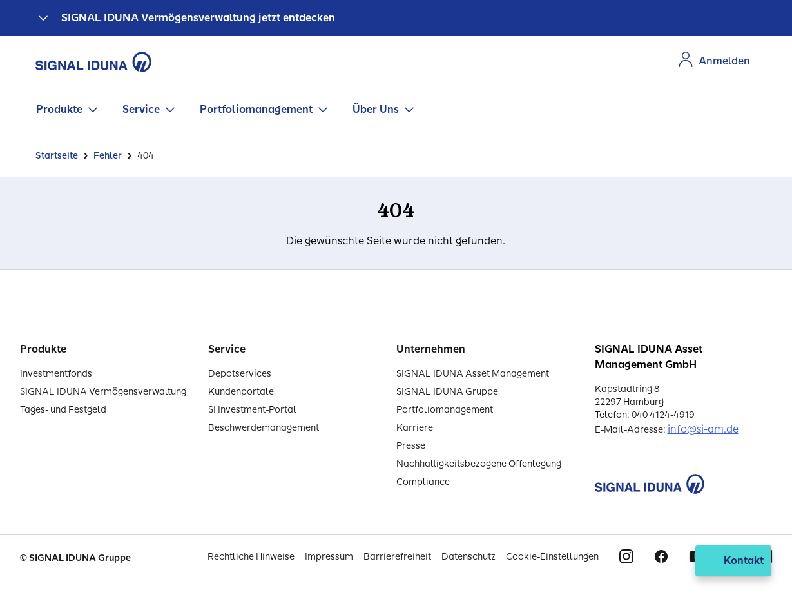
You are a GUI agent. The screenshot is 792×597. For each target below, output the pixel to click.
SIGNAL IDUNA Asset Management (472, 373)
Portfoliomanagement (256, 109)
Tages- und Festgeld (63, 409)
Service (141, 109)
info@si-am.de (703, 429)
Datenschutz (468, 556)
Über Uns (376, 109)
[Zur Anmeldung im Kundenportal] (714, 61)
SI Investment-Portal (252, 409)
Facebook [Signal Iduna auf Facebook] (661, 556)
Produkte (59, 109)
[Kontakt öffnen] (733, 560)
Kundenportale (241, 391)
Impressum (329, 556)
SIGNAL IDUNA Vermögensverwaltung (103, 391)
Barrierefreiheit (397, 556)
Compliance (423, 481)
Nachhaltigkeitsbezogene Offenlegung (478, 463)
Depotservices (239, 373)
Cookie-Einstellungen (552, 556)
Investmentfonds (56, 373)
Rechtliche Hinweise (251, 556)
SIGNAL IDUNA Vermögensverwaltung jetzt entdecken (198, 18)
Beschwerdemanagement (263, 427)
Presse (410, 445)
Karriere (414, 427)
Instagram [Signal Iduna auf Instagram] (626, 556)
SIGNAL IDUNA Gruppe (447, 391)
